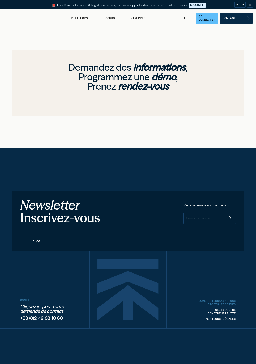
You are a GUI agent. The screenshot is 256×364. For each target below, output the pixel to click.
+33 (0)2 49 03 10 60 (41, 318)
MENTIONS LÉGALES (221, 318)
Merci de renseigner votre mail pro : (206, 205)
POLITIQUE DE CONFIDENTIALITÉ (222, 311)
